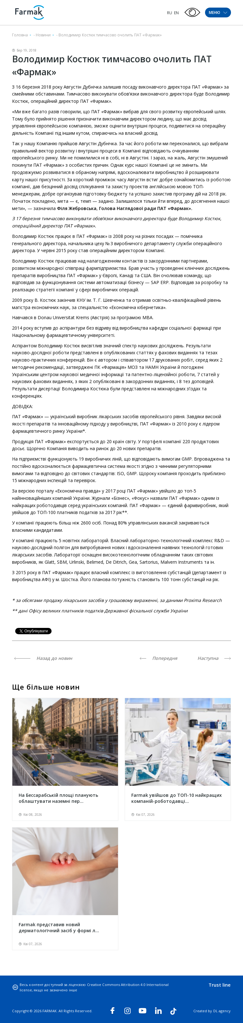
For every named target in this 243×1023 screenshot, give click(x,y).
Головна (20, 35)
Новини (43, 35)
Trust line (220, 985)
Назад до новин (43, 658)
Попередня (158, 658)
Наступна (214, 658)
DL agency (222, 1010)
